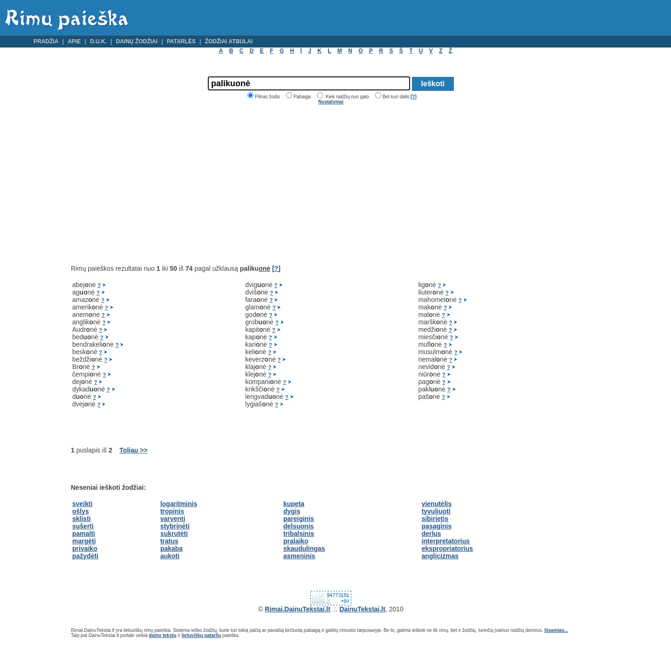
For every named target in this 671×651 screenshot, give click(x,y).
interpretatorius (446, 541)
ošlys (80, 511)
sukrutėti (174, 533)
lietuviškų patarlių (201, 635)
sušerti (83, 526)
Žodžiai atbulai (229, 41)
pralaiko (295, 541)
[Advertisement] (149, 184)
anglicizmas (440, 556)
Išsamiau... (556, 630)
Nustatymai (330, 101)
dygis (292, 511)
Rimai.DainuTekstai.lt (297, 609)
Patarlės (181, 41)
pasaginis (437, 526)
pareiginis (298, 518)
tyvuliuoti (436, 511)
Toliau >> (133, 450)
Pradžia (46, 41)
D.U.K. (98, 41)
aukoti (169, 556)
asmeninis (299, 556)
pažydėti (85, 556)
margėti (84, 541)
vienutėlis (437, 503)
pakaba (171, 548)
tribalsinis (298, 533)
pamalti (83, 533)
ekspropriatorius (447, 548)
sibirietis (435, 518)
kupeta (293, 503)
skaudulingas (304, 548)
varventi (172, 518)
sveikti (82, 503)
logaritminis (178, 503)
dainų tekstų (163, 635)
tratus (169, 541)
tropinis (172, 511)
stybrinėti (175, 526)
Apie (74, 41)
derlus (431, 533)
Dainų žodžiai (136, 41)
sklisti (81, 518)
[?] (414, 96)
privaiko (84, 548)
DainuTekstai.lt (362, 609)
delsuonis (298, 526)
